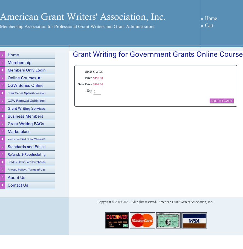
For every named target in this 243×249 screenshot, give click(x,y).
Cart (209, 25)
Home (211, 18)
